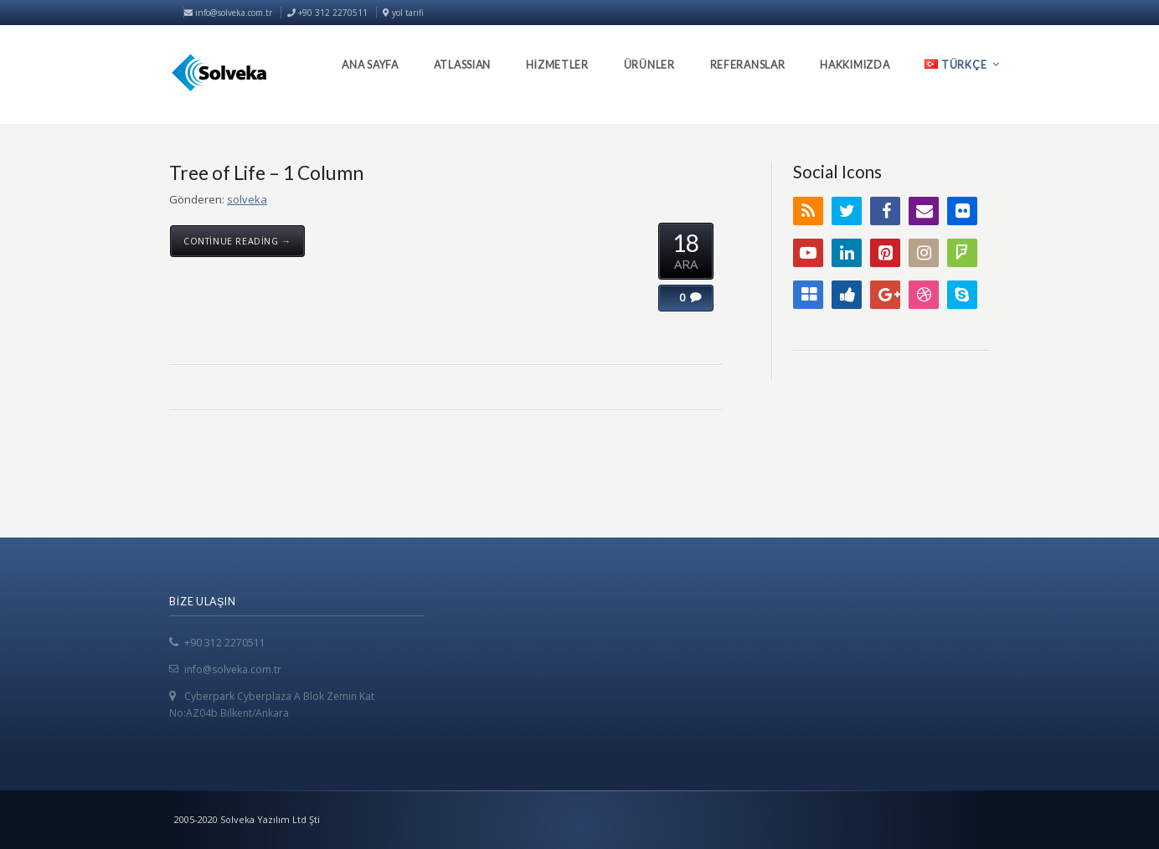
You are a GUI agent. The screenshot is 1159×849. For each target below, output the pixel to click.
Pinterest (885, 253)
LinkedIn (847, 253)
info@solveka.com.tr (228, 12)
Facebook (885, 211)
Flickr (962, 211)
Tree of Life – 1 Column (266, 172)
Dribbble (924, 294)
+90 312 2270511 (224, 642)
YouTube (808, 253)
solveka (247, 199)
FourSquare (962, 253)
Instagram (924, 253)
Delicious (808, 294)
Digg (847, 294)
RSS (808, 211)
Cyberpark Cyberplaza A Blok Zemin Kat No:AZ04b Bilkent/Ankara (271, 704)
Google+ (885, 294)
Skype (962, 294)
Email (924, 211)
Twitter (847, 211)
